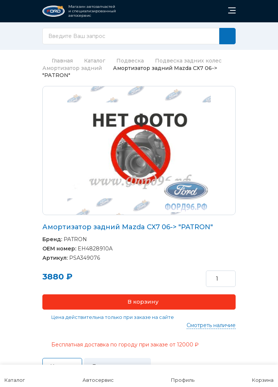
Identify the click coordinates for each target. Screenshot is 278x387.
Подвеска (130, 60)
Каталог (94, 60)
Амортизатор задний (72, 68)
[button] (139, 302)
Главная (57, 60)
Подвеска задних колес (188, 60)
